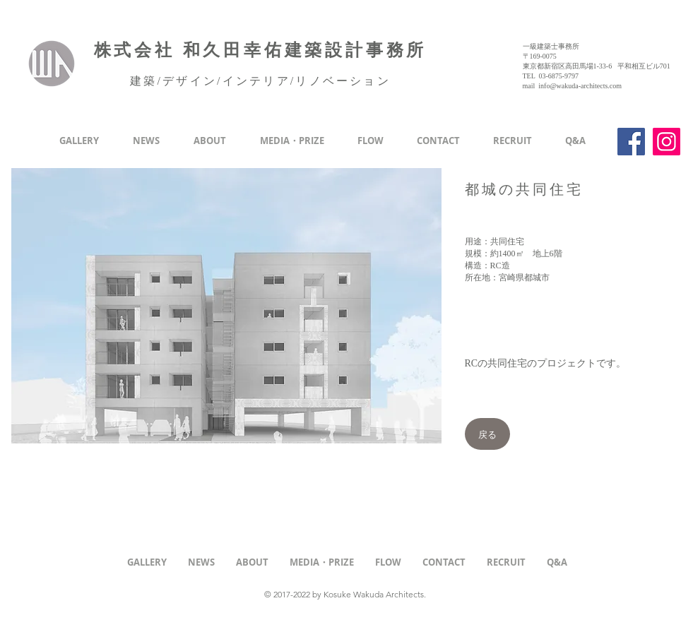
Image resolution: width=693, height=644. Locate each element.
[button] (226, 305)
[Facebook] (631, 141)
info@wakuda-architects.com (580, 86)
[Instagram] (666, 141)
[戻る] (487, 434)
